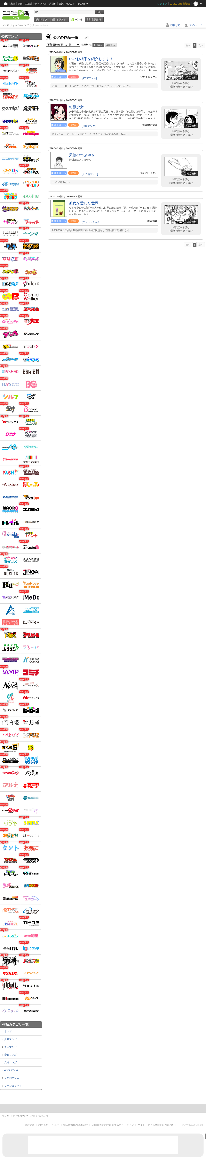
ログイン (162, 3)
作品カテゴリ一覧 (15, 1024)
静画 (20, 3)
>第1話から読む (181, 83)
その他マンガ (11, 1078)
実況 (61, 3)
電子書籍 (96, 19)
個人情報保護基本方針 (75, 1124)
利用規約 (43, 1124)
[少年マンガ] (89, 126)
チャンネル (40, 3)
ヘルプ (55, 1124)
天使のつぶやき (82, 155)
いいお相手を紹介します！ (91, 59)
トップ (43, 19)
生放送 (28, 3)
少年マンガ (10, 1039)
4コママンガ (11, 1070)
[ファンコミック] (91, 222)
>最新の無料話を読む (181, 86)
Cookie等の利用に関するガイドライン (113, 1124)
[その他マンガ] (90, 174)
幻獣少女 (76, 107)
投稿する (175, 25)
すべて (8, 1031)
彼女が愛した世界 (83, 203)
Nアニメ (70, 3)
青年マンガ (10, 1047)
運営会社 (29, 1124)
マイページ (195, 25)
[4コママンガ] (89, 78)
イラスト (61, 19)
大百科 (52, 3)
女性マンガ (10, 1062)
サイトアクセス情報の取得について (157, 1124)
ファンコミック (13, 1085)
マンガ (78, 19)
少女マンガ (10, 1054)
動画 (12, 3)
